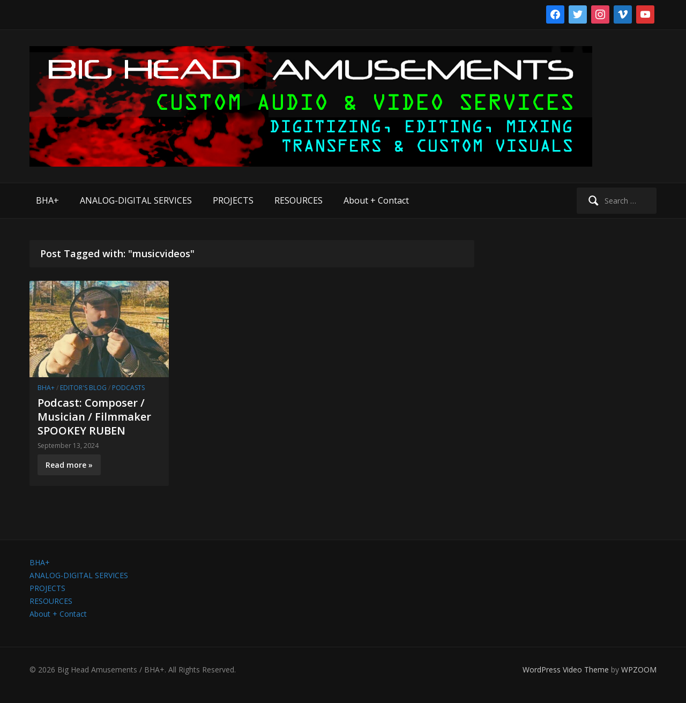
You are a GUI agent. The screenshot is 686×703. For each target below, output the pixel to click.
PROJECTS (233, 200)
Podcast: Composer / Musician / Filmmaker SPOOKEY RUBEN (94, 416)
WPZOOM (639, 669)
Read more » (69, 465)
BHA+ (47, 200)
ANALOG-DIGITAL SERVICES (136, 200)
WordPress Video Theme (566, 669)
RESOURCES (298, 200)
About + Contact (376, 200)
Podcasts (128, 387)
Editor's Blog (83, 387)
